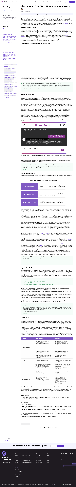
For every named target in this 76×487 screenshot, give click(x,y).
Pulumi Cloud (66, 32)
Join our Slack (17, 469)
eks (15, 82)
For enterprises (27, 1)
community (12, 82)
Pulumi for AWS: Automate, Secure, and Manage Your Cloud (34, 281)
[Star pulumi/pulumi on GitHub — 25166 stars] (57, 2)
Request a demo (18, 474)
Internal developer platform (27, 462)
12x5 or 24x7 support (65, 298)
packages (14, 95)
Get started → (6, 21)
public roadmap (65, 23)
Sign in (67, 1)
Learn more (25, 90)
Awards (48, 460)
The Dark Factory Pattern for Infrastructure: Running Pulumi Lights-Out (10, 30)
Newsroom (49, 458)
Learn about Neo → (52, 14)
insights (15, 86)
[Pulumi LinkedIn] (70, 453)
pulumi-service (6, 93)
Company (49, 1)
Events (16, 462)
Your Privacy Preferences (6, 484)
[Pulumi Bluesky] (72, 453)
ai (9, 66)
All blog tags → (6, 97)
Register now (23, 418)
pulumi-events (6, 84)
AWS (36, 453)
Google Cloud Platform (40, 457)
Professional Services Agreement (42, 484)
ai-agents (14, 93)
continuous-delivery (7, 77)
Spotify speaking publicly (39, 100)
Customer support (18, 471)
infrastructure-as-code (7, 71)
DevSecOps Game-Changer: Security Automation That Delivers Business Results (38, 284)
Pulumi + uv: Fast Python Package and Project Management (34, 282)
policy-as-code (12, 75)
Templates (17, 457)
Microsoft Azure (38, 455)
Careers (48, 457)
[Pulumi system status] (67, 484)
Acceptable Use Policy (20, 484)
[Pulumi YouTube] (66, 453)
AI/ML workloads (38, 460)
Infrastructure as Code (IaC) (26, 16)
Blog (40, 1)
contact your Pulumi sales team (33, 418)
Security (48, 462)
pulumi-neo (10, 88)
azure (13, 68)
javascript (5, 91)
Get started (72, 1)
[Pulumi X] (68, 453)
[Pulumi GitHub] (63, 453)
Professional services (19, 473)
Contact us (62, 1)
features (12, 64)
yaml (11, 93)
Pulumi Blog (6, 7)
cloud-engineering (11, 73)
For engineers (19, 1)
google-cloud (6, 86)
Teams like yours (39, 462)
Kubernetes (38, 458)
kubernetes (6, 66)
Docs (32, 1)
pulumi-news (6, 75)
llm (10, 95)
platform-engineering (7, 68)
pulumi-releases (6, 64)
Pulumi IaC (38, 18)
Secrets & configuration (26, 457)
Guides (16, 460)
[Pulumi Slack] (61, 453)
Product (13, 1)
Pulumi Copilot (64, 117)
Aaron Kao (25, 9)
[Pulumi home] (4, 1)
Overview (24, 453)
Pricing (44, 1)
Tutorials (16, 458)
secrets (14, 71)
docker (11, 84)
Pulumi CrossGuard (45, 233)
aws (15, 64)
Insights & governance (26, 458)
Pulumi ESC (40, 245)
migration (5, 88)
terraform (11, 86)
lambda (10, 91)
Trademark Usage (13, 484)
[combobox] (10, 10)
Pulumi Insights (63, 114)
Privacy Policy (34, 484)
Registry (36, 1)
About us (48, 453)
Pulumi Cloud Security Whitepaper (57, 243)
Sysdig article (69, 239)
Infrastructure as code (26, 455)
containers (13, 77)
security (5, 73)
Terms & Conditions (28, 484)
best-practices (6, 95)
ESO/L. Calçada (31, 420)
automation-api (6, 82)
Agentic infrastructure (26, 460)
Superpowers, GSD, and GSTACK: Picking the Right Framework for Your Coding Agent (10, 55)
